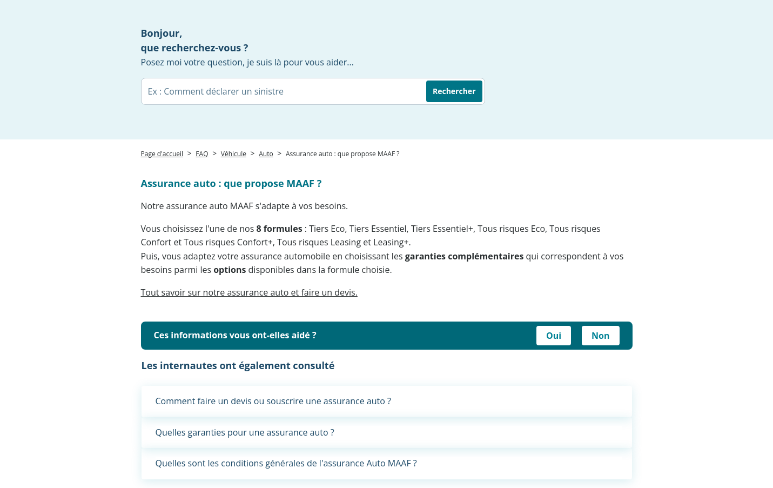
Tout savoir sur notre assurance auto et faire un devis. (249, 292)
